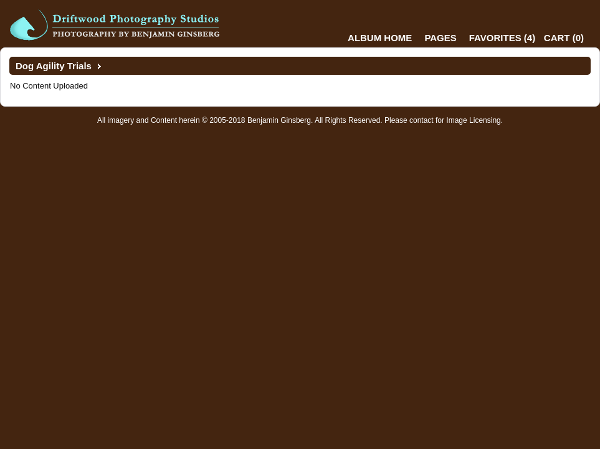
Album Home (380, 37)
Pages (440, 37)
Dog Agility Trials (54, 65)
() (502, 37)
